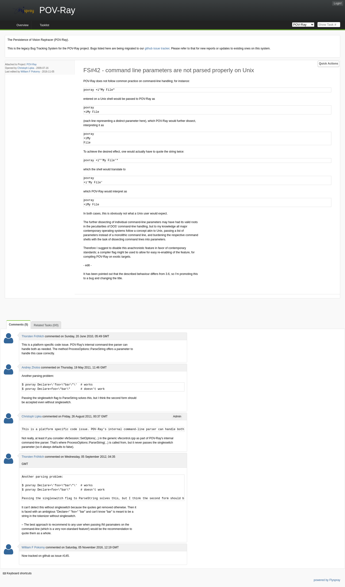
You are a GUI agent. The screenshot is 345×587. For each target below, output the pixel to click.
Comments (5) (18, 324)
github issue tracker (157, 48)
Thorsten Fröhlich (33, 336)
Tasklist (44, 25)
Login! (338, 3)
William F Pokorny (30, 71)
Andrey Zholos (31, 367)
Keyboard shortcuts (17, 573)
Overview (23, 25)
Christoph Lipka (25, 68)
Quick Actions (328, 63)
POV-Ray (32, 64)
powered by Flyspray (327, 580)
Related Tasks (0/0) (46, 325)
